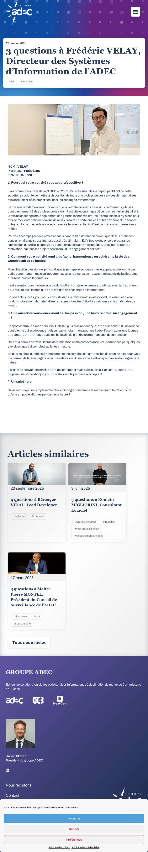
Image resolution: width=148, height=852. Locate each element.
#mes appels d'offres (86, 528)
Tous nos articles (29, 642)
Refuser (74, 829)
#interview (27, 81)
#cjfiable (20, 516)
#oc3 (37, 616)
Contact (12, 795)
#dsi (11, 81)
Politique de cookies (59, 847)
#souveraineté (22, 623)
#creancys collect (85, 521)
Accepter (74, 818)
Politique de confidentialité (85, 847)
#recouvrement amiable (88, 535)
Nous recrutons (18, 785)
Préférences (74, 839)
